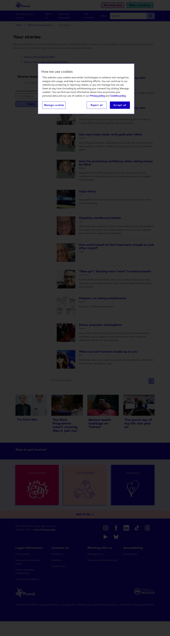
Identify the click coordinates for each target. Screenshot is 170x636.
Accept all (119, 105)
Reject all (97, 105)
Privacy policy (97, 96)
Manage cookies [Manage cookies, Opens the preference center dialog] (54, 105)
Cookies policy (118, 96)
